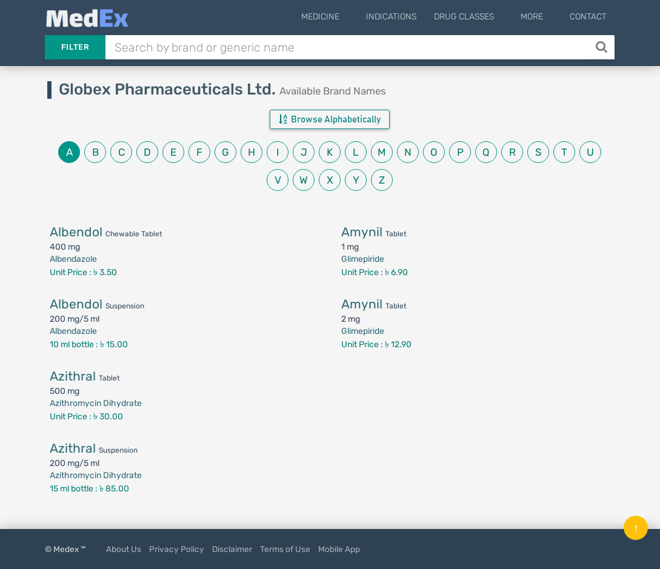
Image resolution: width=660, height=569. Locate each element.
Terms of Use (285, 549)
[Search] (603, 47)
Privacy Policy (176, 549)
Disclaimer (232, 549)
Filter (75, 47)
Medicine (347, 17)
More (541, 17)
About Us (123, 549)
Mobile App (339, 549)
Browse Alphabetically (330, 119)
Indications (409, 17)
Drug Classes (482, 17)
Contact (588, 17)
